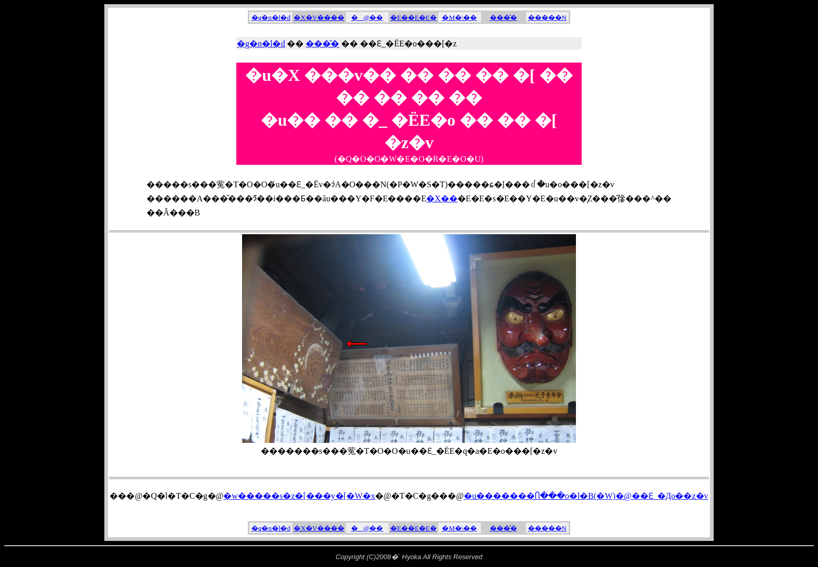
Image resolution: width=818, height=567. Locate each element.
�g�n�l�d (271, 17)
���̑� (503, 17)
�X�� (442, 198)
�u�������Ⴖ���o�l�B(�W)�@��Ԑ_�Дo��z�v (586, 495)
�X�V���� (319, 17)
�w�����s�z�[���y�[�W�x (299, 495)
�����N (547, 17)
